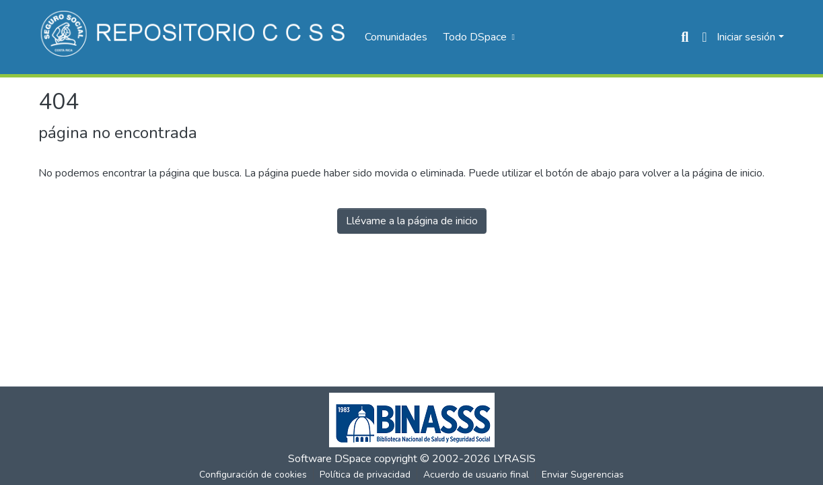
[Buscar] (684, 37)
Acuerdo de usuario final (476, 474)
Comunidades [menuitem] (396, 37)
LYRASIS (514, 458)
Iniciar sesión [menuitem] (746, 37)
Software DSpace (329, 458)
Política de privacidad (365, 474)
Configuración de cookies (253, 474)
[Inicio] (194, 37)
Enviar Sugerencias (583, 474)
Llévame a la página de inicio (412, 221)
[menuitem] (478, 37)
